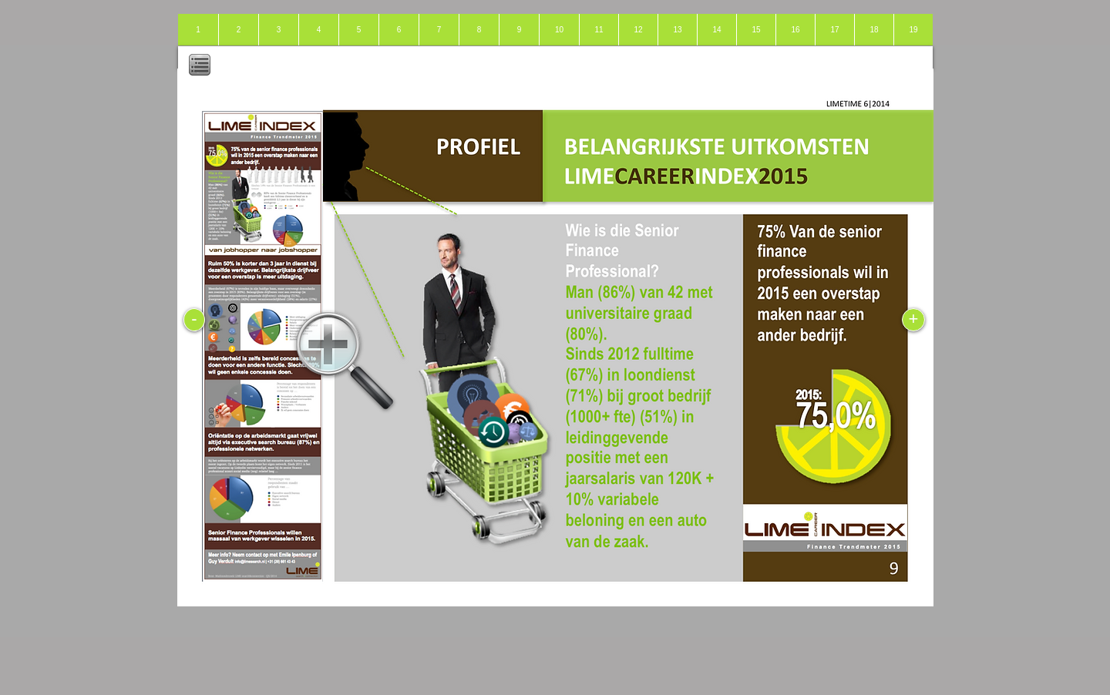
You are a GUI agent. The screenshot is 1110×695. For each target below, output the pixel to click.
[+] (913, 319)
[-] (194, 319)
